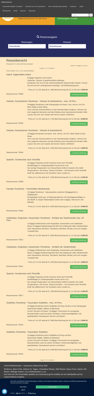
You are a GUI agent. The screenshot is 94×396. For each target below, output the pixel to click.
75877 (20, 295)
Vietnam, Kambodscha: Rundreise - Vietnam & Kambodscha (34, 130)
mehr (80, 390)
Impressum (28, 366)
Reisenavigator (63, 18)
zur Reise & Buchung (79, 94)
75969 (20, 182)
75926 (20, 211)
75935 (20, 123)
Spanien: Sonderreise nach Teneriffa (23, 159)
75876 (20, 325)
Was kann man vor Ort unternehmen (35, 6)
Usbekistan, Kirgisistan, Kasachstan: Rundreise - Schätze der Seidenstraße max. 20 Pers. (45, 219)
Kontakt (74, 18)
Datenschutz (38, 366)
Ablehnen (22, 390)
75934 (20, 152)
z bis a (21, 71)
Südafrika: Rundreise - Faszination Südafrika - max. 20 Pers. (34, 303)
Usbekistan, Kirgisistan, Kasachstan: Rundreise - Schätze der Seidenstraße (41, 247)
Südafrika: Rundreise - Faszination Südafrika (27, 332)
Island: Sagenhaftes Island (18, 74)
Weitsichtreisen (6, 2)
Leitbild (81, 6)
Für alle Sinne (41, 18)
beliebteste (31, 71)
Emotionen (73, 6)
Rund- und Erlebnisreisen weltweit (58, 6)
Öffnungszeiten (7, 10)
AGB (45, 366)
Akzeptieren (51, 390)
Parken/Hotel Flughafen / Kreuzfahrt (13, 6)
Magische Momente (26, 18)
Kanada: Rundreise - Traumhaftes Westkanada (28, 189)
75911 (20, 266)
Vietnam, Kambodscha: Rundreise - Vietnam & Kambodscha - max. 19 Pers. (41, 101)
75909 (20, 94)
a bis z (17, 71)
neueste (26, 71)
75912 (20, 240)
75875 (20, 354)
